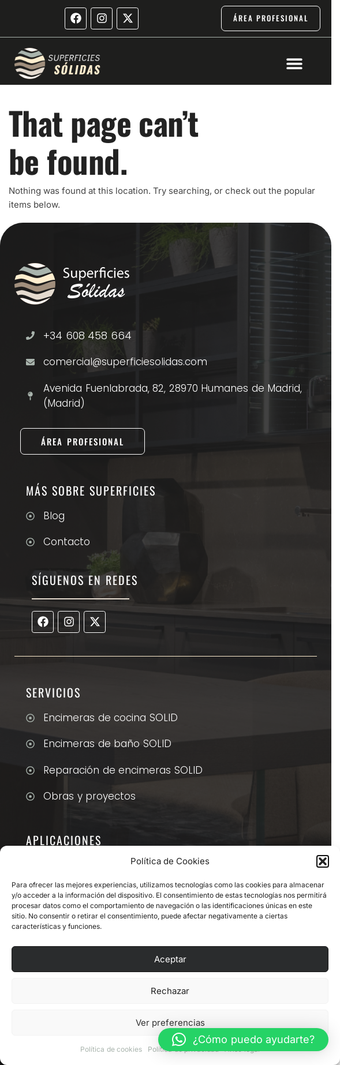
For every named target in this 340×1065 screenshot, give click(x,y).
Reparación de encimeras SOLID (123, 770)
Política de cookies (111, 1049)
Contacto (66, 542)
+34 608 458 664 (87, 335)
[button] (322, 861)
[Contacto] (30, 542)
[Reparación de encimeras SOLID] (30, 770)
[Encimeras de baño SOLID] (30, 744)
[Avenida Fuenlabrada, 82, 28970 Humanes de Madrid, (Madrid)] (30, 396)
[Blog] (30, 516)
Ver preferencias (170, 1022)
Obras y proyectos (89, 796)
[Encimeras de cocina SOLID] (30, 718)
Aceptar (170, 959)
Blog (54, 516)
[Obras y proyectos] (30, 796)
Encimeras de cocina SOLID (110, 718)
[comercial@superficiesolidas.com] (30, 362)
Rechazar (170, 990)
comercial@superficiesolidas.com (125, 362)
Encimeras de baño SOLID (107, 744)
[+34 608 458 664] (30, 335)
